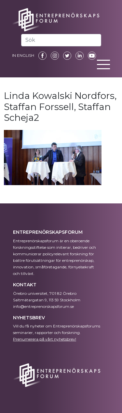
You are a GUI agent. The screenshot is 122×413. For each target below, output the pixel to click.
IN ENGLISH (23, 55)
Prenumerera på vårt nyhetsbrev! (44, 339)
